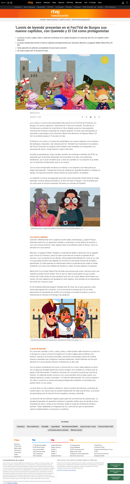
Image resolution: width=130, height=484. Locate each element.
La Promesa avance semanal (58, 430)
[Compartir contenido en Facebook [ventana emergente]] (82, 116)
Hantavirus (21, 426)
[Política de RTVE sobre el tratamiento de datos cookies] (46, 470)
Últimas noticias (76, 430)
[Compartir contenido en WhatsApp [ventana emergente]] (95, 116)
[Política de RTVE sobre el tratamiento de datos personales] (30, 470)
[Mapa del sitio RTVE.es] (86, 470)
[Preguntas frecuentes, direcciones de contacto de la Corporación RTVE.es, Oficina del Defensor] (95, 470)
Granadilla (45, 426)
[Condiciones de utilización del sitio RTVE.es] (17, 470)
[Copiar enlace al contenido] (99, 116)
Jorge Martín (55, 426)
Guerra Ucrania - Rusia (88, 426)
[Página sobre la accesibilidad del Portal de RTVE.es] (75, 470)
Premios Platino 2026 (105, 426)
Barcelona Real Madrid (70, 426)
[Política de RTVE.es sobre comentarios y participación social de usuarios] (109, 470)
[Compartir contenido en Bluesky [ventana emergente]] (91, 116)
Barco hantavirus (33, 426)
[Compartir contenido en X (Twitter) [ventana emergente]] (86, 116)
